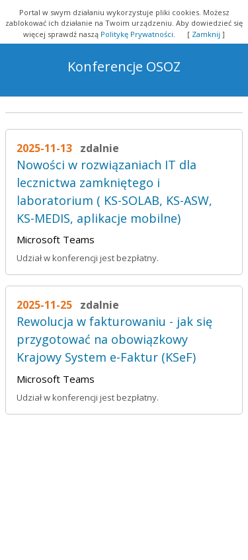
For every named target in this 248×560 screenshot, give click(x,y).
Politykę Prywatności (137, 34)
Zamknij (206, 34)
